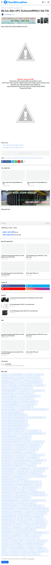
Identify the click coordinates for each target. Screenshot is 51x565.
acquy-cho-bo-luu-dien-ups (9, 377)
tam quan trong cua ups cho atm (24, 533)
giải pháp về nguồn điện (8, 484)
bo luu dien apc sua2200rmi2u (14, 7)
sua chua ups (20, 525)
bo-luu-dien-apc (39, 442)
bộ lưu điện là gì (6, 460)
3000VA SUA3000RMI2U (17, 375)
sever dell (30, 519)
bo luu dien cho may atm (26, 409)
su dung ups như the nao (40, 522)
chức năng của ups (36, 474)
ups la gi (39, 546)
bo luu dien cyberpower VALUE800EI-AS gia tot (14, 431)
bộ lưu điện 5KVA (18, 452)
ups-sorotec (35, 554)
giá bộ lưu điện (41, 476)
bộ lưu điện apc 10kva (8, 455)
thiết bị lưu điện (6, 535)
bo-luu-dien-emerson (36, 444)
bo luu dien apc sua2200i (8, 399)
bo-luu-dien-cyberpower (21, 444)
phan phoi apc (27, 500)
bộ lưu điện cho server (8, 458)
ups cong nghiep (18, 543)
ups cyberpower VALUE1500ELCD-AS (34, 543)
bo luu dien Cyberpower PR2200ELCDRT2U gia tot (14, 420)
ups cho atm (31, 541)
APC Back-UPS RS (18, 380)
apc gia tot (28, 380)
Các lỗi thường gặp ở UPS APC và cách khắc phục (36, 256)
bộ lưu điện (34, 450)
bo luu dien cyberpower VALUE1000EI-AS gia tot (14, 417)
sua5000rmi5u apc (18, 527)
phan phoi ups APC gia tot (9, 514)
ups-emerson (6, 554)
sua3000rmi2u (6, 527)
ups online (5, 551)
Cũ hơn (47, 223)
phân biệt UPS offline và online (10, 517)
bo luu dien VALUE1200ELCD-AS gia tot (12, 442)
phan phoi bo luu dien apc (26, 158)
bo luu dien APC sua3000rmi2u (30, 401)
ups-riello (25, 554)
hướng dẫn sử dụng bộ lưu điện (25, 484)
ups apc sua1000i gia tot (19, 541)
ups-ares (33, 551)
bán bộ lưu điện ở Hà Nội (27, 385)
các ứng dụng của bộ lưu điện (10, 468)
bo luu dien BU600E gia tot (9, 407)
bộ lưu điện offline (40, 460)
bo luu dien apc (25, 391)
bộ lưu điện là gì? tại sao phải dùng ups (23, 460)
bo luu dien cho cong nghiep (9, 409)
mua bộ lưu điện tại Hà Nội (37, 492)
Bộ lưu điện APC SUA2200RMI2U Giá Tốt (13, 145)
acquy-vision (6, 380)
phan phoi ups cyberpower (25, 514)
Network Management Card (22, 495)
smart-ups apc (40, 519)
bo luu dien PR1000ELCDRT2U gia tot (35, 433)
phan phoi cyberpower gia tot (40, 508)
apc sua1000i (37, 380)
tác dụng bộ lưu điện (8, 533)
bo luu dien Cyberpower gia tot (37, 417)
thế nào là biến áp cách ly (41, 533)
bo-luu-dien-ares (7, 444)
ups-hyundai (16, 554)
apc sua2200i (22, 383)
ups (20, 538)
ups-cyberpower (43, 551)
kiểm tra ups (32, 490)
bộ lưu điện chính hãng (22, 455)
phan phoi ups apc (38, 158)
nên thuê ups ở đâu (7, 498)
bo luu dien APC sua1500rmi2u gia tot (30, 396)
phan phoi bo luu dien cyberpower (11, 506)
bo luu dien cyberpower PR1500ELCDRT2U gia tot (14, 415)
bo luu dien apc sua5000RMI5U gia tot (11, 404)
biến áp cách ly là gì (16, 388)
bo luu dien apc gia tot (38, 391)
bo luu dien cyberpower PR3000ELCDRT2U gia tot (14, 423)
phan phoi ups (31, 511)
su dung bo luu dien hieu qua (9, 522)
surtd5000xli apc (40, 527)
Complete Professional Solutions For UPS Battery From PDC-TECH (12, 256)
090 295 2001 (8, 234)
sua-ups (43, 525)
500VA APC (39, 375)
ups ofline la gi (42, 549)
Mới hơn (4, 223)
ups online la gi (15, 551)
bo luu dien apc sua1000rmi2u (25, 393)
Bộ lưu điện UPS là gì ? (32, 273)
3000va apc (5, 375)
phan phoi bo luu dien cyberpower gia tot (32, 506)
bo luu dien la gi (19, 433)
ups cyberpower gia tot (8, 546)
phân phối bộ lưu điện (8, 519)
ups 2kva (27, 538)
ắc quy (4, 385)
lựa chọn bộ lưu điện (7, 492)
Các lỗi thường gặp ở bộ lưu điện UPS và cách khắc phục (12, 274)
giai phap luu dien (23, 479)
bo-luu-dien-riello (21, 447)
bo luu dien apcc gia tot (30, 404)
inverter (38, 484)
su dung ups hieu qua (25, 522)
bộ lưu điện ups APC (7, 466)
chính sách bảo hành (38, 471)
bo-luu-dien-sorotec (8, 450)
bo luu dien (28, 388)
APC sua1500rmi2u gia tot (9, 383)
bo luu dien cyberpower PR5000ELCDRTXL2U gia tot (15, 425)
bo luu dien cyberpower (41, 409)
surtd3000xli (29, 527)
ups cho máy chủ (42, 541)
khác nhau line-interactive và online (31, 487)
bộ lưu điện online (7, 463)
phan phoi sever (6, 511)
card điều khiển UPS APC (24, 471)
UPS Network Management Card (18, 549)
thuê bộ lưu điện (18, 535)
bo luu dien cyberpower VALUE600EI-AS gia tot (14, 428)
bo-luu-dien (28, 442)
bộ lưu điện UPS (36, 463)
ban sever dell (40, 385)
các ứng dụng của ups (26, 468)
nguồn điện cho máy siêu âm (22, 498)
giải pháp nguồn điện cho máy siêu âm (12, 482)
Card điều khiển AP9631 (8, 471)
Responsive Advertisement (25, 153)
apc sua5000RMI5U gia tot (35, 383)
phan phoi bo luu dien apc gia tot (26, 503)
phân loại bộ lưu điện (26, 517)
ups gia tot (31, 546)
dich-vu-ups (31, 476)
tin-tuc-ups (36, 535)
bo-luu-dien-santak (34, 447)
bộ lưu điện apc (30, 452)
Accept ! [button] (5, 562)
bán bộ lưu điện (13, 385)
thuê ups (28, 535)
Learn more (31, 558)
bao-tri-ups (5, 388)
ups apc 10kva (6, 541)
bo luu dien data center (34, 431)
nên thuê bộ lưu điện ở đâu (39, 495)
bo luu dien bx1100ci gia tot (26, 407)
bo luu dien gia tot (7, 433)
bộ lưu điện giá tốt (34, 458)
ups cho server (6, 543)
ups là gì (5, 549)
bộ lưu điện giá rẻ (21, 458)
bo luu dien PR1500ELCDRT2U (10, 391)
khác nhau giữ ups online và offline (11, 487)
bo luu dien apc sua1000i (8, 393)
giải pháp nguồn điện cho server (32, 482)
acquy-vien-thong (34, 377)
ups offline (32, 549)
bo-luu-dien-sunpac (22, 450)
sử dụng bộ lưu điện (7, 530)
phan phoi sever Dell (19, 511)
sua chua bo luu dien (8, 525)
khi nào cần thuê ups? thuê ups (10, 490)
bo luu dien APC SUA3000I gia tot (10, 401)
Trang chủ (3, 7)
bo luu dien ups (26, 436)
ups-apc (25, 551)
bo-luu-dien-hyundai (8, 447)
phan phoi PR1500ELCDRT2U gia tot (11, 500)
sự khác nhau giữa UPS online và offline (25, 530)
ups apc (36, 538)
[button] (2, 2)
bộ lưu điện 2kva (7, 452)
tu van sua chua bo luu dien (9, 538)
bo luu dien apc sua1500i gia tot (10, 396)
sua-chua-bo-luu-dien (32, 525)
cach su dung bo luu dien (40, 468)
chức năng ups (6, 476)
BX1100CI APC (31, 466)
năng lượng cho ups (7, 495)
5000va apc (30, 375)
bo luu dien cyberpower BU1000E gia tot (12, 412)
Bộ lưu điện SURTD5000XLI (22, 463)
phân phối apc (38, 517)
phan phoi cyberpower (24, 508)
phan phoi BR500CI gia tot (9, 508)
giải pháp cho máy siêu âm (9, 479)
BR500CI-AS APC (20, 466)
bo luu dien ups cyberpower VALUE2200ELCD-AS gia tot (16, 439)
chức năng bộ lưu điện (22, 474)
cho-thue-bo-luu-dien (8, 474)
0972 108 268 (8, 232)
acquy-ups (23, 377)
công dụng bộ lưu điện (19, 476)
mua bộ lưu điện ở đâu (22, 492)
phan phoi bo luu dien (39, 500)
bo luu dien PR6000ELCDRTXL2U (10, 436)
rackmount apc (20, 519)
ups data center (21, 546)
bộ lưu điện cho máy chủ (37, 455)
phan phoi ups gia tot (40, 514)
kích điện (23, 490)
